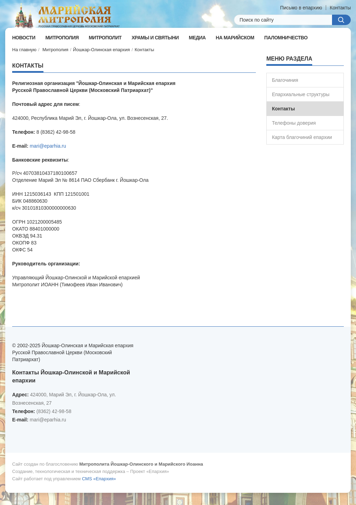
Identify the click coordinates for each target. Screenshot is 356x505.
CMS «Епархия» (99, 478)
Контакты (340, 7)
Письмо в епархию (301, 7)
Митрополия (55, 49)
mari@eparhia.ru (48, 146)
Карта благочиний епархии (302, 137)
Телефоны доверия (294, 123)
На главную (24, 49)
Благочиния (285, 80)
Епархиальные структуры (300, 94)
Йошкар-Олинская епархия (101, 49)
